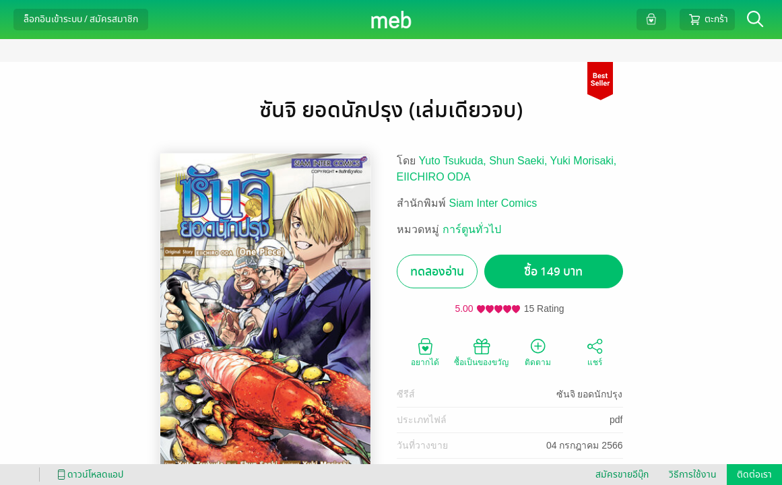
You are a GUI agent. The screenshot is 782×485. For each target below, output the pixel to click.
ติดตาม (538, 351)
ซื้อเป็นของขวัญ (481, 351)
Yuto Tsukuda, (454, 160)
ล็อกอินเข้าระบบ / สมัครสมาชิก (81, 19)
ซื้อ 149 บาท (553, 272)
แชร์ (595, 351)
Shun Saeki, (519, 160)
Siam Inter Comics (493, 203)
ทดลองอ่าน (437, 272)
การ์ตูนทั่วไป (472, 229)
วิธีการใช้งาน (693, 474)
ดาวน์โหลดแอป (88, 474)
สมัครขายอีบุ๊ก (622, 474)
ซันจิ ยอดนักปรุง (589, 394)
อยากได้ (425, 351)
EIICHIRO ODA (434, 177)
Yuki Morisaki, (583, 160)
